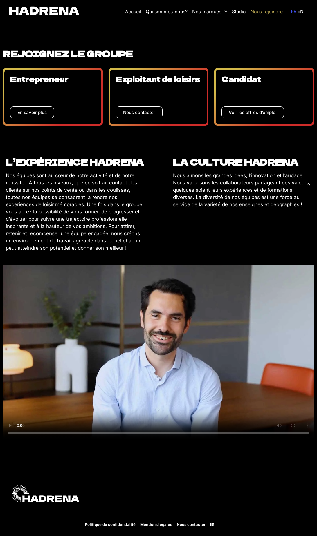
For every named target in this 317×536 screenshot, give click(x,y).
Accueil (133, 12)
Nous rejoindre (267, 12)
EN (300, 11)
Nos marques (209, 11)
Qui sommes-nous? (167, 12)
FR (293, 11)
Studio (239, 12)
